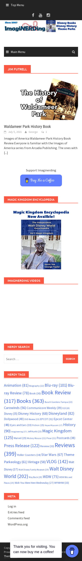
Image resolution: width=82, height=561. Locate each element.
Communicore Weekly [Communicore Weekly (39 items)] (44, 408)
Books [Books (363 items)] (30, 400)
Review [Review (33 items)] (47, 446)
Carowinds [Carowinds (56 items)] (15, 408)
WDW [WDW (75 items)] (51, 476)
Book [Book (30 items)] (35, 393)
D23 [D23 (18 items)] (66, 408)
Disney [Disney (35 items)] (10, 414)
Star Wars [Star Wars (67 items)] (52, 454)
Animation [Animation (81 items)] (16, 385)
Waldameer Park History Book (27, 126)
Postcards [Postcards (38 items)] (66, 438)
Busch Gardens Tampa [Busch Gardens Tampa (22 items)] (58, 401)
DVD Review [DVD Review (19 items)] (32, 419)
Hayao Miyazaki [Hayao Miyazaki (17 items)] (54, 425)
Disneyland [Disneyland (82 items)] (61, 413)
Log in (12, 506)
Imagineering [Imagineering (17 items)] (19, 431)
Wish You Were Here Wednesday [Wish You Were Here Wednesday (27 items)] (34, 482)
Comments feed (19, 518)
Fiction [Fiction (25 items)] (38, 425)
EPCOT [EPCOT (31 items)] (46, 419)
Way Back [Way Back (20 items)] (35, 477)
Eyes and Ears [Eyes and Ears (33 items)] (21, 425)
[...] (6, 153)
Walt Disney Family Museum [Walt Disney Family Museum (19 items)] (34, 469)
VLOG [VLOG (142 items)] (57, 461)
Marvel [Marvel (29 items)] (20, 438)
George (33, 132)
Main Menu (18, 52)
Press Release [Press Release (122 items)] (22, 445)
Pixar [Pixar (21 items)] (51, 438)
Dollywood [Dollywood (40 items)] (14, 419)
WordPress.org (18, 524)
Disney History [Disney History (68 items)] (33, 413)
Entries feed (16, 512)
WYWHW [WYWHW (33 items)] (61, 482)
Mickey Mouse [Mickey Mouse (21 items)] (36, 438)
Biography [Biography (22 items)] (36, 385)
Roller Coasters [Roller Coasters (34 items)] (29, 455)
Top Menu (17, 5)
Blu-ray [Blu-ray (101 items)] (56, 385)
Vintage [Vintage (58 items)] (37, 462)
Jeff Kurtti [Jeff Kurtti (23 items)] (34, 431)
